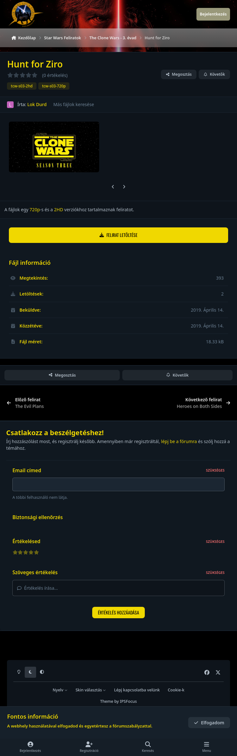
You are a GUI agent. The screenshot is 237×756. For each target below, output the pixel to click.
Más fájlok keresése (73, 105)
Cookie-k (176, 690)
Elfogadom (209, 723)
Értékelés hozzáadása (118, 614)
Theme (106, 701)
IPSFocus (128, 701)
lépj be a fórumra (179, 441)
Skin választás (90, 690)
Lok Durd (37, 105)
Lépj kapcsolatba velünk (137, 690)
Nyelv (60, 690)
